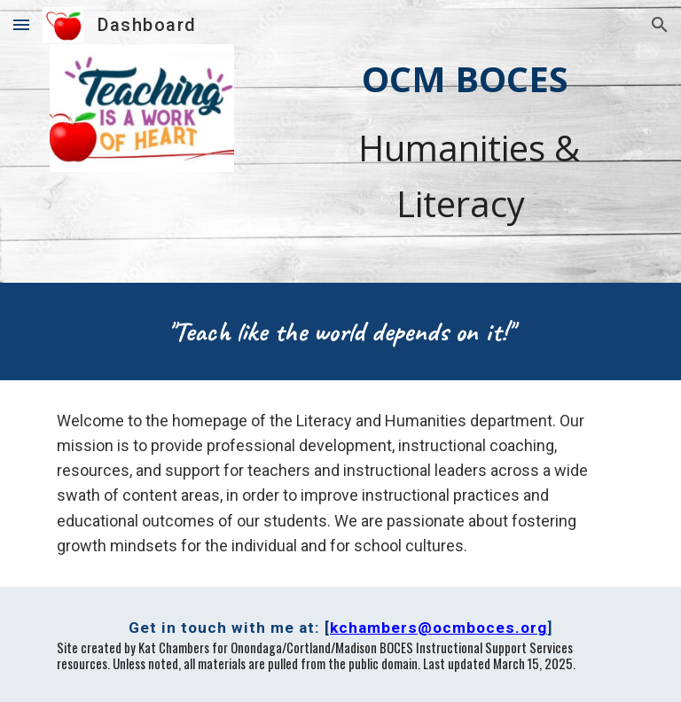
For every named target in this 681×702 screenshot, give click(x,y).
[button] (21, 24)
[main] (464, 141)
